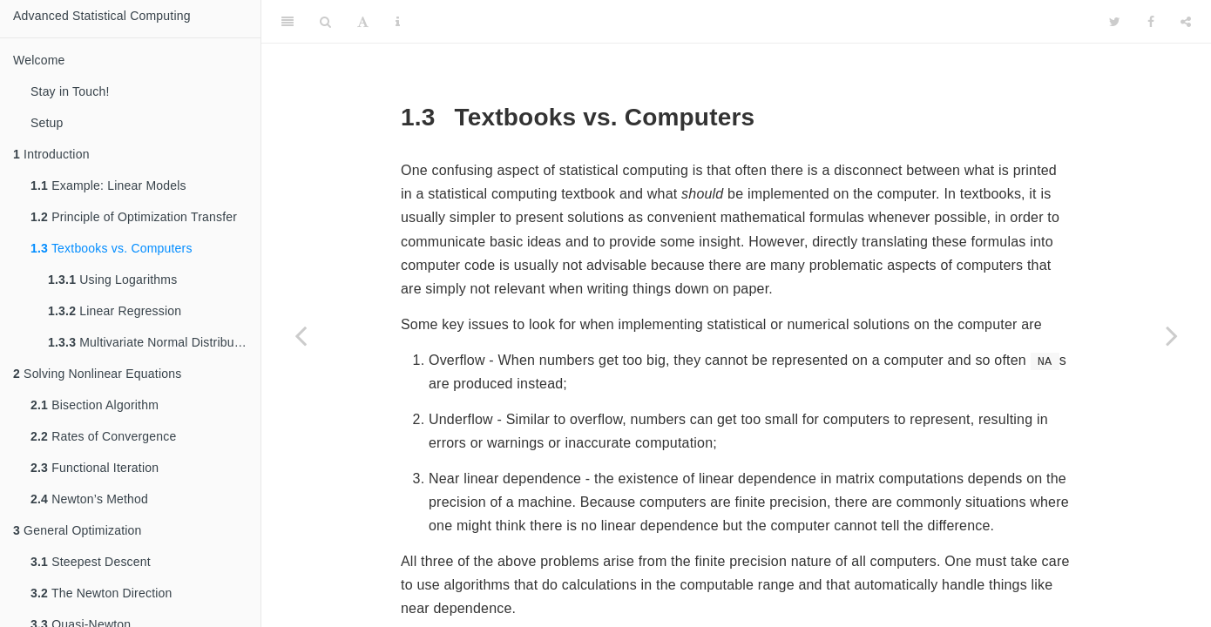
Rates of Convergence (103, 436)
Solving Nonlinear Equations (97, 374)
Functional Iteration (94, 468)
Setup (47, 123)
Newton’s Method (89, 499)
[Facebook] (1150, 22)
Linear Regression (114, 311)
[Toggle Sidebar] (287, 22)
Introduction (51, 154)
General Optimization (77, 530)
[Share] (1185, 22)
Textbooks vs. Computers (111, 248)
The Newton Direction (101, 593)
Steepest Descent (90, 562)
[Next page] (1172, 335)
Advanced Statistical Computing (102, 16)
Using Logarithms (112, 280)
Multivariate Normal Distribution (151, 342)
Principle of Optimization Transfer (133, 217)
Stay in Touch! (70, 91)
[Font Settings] (363, 22)
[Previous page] (300, 335)
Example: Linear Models (108, 185)
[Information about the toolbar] (397, 22)
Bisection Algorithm (94, 405)
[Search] (325, 22)
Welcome (39, 60)
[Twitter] (1114, 22)
